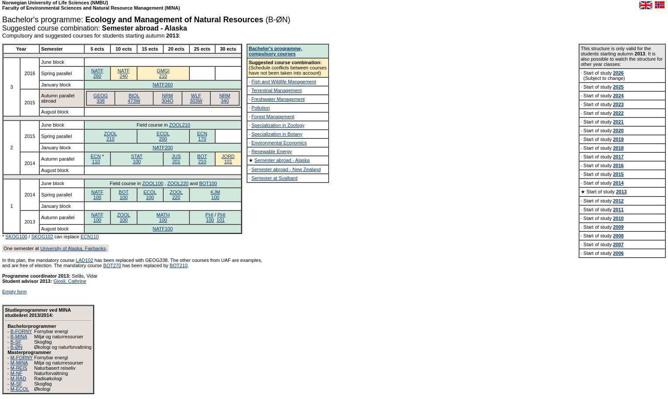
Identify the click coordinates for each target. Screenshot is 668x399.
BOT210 (202, 159)
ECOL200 (163, 136)
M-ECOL (19, 389)
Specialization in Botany (276, 134)
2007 (618, 244)
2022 (618, 113)
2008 (618, 235)
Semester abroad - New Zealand (286, 169)
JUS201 (176, 159)
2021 (618, 121)
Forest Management (272, 116)
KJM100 (215, 194)
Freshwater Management (278, 99)
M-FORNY (21, 357)
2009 (618, 227)
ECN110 (90, 236)
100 (210, 220)
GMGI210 (163, 73)
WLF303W (196, 98)
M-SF (16, 383)
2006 (618, 253)
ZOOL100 (152, 183)
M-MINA (19, 362)
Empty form (14, 291)
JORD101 (228, 159)
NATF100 (97, 194)
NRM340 (224, 98)
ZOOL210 (179, 124)
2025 (618, 86)
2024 (618, 95)
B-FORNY (21, 331)
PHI (209, 214)
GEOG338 (100, 98)
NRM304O (167, 98)
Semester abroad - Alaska (282, 160)
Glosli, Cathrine (69, 281)
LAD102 (84, 260)
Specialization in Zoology (278, 125)
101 (221, 220)
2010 (618, 218)
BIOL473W (134, 98)
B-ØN (16, 347)
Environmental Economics (279, 142)
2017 (618, 156)
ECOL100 (150, 194)
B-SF (15, 341)
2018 (618, 148)
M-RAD (18, 378)
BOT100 (208, 183)
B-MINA (18, 336)
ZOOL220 (178, 183)
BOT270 (112, 265)
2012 (618, 200)
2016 (618, 165)
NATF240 (123, 73)
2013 (621, 191)
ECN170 (202, 136)
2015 (618, 174)
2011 (618, 209)
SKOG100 (16, 236)
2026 (618, 73)
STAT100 (136, 159)
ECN (96, 156)
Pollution (260, 107)
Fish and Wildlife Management (283, 81)
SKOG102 (42, 236)
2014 (618, 183)
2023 (618, 104)
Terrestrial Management (276, 90)
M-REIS (18, 368)
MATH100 (163, 217)
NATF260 (97, 73)
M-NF (16, 373)
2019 (618, 139)
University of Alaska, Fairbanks (73, 248)
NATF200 (163, 147)
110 (96, 161)
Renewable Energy (271, 151)
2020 (618, 130)
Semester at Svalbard (274, 178)
